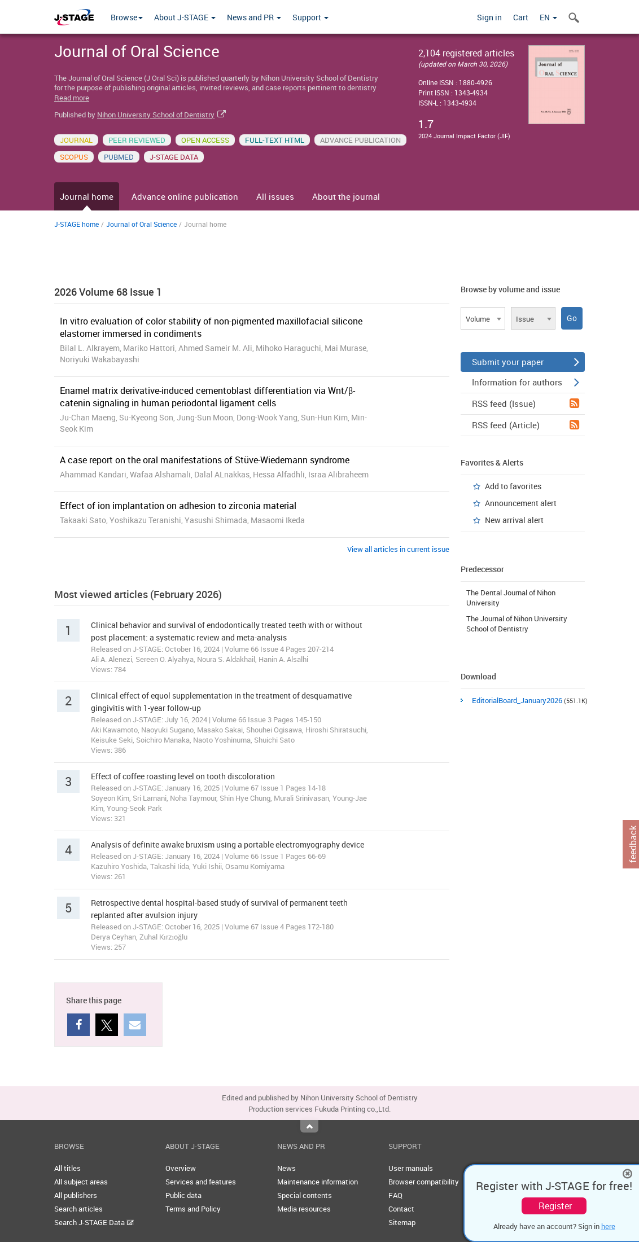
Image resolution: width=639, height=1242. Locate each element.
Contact (401, 1209)
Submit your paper (525, 361)
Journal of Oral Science (141, 224)
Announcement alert (521, 503)
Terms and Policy (193, 1209)
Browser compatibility (423, 1182)
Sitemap (401, 1222)
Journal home (86, 196)
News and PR (254, 17)
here (608, 1226)
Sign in (489, 17)
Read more (71, 98)
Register (555, 1206)
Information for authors (525, 382)
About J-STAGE (185, 17)
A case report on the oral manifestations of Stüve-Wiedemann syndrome (204, 460)
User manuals (410, 1168)
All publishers (75, 1195)
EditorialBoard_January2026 (517, 700)
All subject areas (81, 1182)
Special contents (304, 1195)
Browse (127, 17)
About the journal (346, 196)
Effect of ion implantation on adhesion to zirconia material (178, 505)
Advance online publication (185, 196)
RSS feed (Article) (525, 425)
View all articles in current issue (398, 549)
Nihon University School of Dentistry (156, 114)
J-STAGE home (76, 224)
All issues (275, 196)
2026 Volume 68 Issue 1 (108, 292)
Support (310, 17)
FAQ (395, 1195)
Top (309, 1126)
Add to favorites (513, 486)
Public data (183, 1195)
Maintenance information (317, 1182)
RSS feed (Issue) (525, 403)
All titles (67, 1168)
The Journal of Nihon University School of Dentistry (516, 623)
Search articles (78, 1209)
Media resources (304, 1209)
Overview (180, 1168)
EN (548, 17)
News (286, 1168)
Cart (520, 17)
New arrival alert (514, 520)
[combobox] (483, 318)
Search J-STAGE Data (94, 1222)
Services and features (200, 1182)
